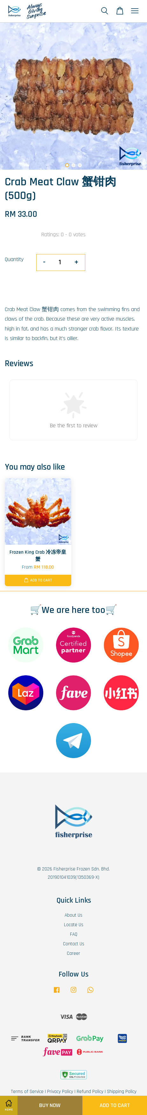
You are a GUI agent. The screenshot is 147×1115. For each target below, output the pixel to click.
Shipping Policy (121, 1092)
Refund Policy (90, 1092)
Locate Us (73, 925)
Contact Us (73, 944)
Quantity (14, 259)
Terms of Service (27, 1092)
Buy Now (49, 1105)
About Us (73, 915)
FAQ (73, 934)
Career (73, 953)
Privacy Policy (60, 1092)
